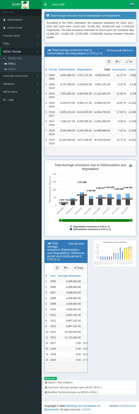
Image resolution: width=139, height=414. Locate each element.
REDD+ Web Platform (59, 382)
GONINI (86, 409)
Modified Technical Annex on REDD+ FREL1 (71, 392)
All (129, 61)
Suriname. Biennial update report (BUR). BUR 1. (73, 387)
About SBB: (58, 4)
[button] (45, 4)
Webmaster (129, 405)
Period (53, 69)
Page (78, 267)
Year (53, 275)
